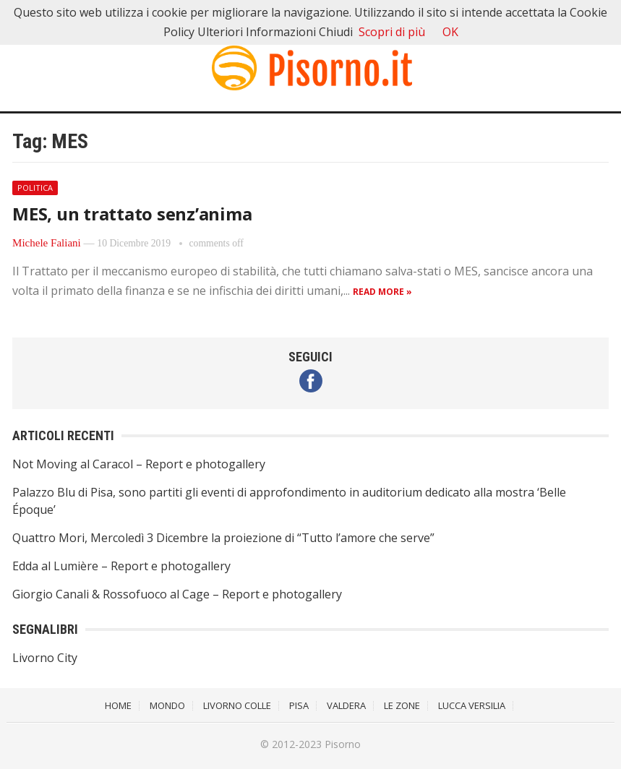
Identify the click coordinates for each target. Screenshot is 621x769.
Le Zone (402, 705)
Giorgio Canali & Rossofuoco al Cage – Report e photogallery (177, 594)
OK (450, 32)
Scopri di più (392, 32)
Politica (35, 187)
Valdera (346, 705)
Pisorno (343, 744)
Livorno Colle (237, 705)
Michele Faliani (46, 243)
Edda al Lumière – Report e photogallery (121, 566)
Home (118, 705)
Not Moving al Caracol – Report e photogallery (138, 464)
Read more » (382, 291)
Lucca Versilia (471, 705)
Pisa (299, 705)
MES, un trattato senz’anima (132, 213)
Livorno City (44, 658)
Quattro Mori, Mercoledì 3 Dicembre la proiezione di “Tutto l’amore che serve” (223, 538)
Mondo (167, 705)
